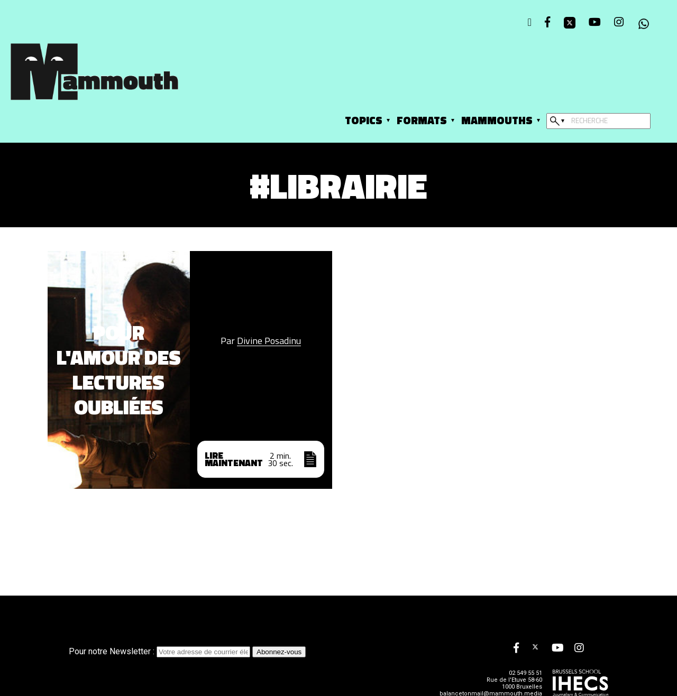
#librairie (338, 185)
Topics (363, 120)
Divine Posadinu (269, 341)
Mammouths (497, 120)
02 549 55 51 (525, 673)
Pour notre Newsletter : (160, 651)
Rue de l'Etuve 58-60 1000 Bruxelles (514, 683)
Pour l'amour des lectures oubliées (119, 370)
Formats (422, 120)
